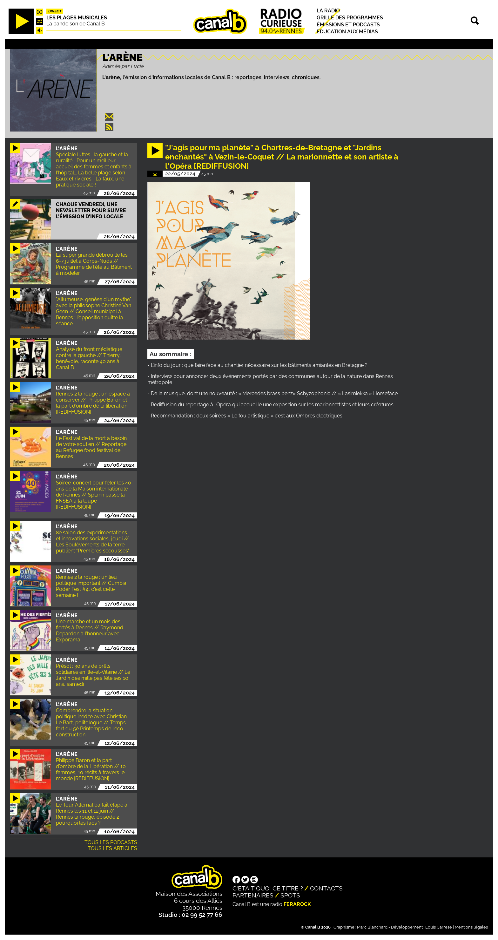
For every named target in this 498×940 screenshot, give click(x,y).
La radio (328, 11)
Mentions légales (471, 927)
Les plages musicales (76, 18)
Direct (55, 11)
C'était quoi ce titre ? (267, 888)
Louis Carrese (438, 927)
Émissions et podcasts (348, 25)
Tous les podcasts (110, 842)
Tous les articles (112, 848)
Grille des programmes (350, 18)
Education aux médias (347, 32)
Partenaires (252, 895)
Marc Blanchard (372, 927)
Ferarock (297, 904)
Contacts (326, 888)
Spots (290, 895)
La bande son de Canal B (75, 24)
